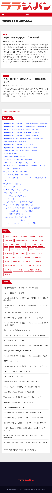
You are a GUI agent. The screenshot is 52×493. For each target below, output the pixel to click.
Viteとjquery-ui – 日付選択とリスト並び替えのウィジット (23, 397)
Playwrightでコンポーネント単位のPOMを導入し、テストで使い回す (23, 138)
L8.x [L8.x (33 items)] (6, 249)
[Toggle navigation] (27, 14)
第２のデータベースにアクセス (14, 340)
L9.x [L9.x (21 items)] (12, 249)
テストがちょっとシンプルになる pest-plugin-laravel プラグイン (21, 163)
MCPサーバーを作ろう (9, 187)
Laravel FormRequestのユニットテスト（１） (16, 220)
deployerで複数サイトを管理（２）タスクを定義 (20, 288)
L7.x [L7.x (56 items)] (40, 245)
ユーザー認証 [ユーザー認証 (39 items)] (29, 270)
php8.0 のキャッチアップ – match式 (21, 37)
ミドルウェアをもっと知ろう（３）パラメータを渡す (22, 412)
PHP (5, 34)
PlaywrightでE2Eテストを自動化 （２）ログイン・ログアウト (21, 147)
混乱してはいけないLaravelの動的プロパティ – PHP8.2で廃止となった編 (24, 166)
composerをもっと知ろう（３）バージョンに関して (18, 211)
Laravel (6, 76)
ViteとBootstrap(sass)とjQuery (12, 184)
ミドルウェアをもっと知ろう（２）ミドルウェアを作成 (23, 418)
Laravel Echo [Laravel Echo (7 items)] (39, 249)
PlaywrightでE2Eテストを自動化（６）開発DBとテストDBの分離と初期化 (24, 126)
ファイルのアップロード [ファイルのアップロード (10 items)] (11, 265)
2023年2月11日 (10, 85)
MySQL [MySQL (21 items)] (23, 253)
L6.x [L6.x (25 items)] (35, 245)
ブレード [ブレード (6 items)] (31, 265)
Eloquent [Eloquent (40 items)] (32, 236)
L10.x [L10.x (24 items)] (18, 249)
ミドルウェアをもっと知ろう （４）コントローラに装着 (23, 318)
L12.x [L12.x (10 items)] (31, 249)
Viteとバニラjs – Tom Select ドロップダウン (16, 172)
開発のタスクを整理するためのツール (16, 330)
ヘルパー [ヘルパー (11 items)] (39, 265)
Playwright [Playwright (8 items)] (32, 253)
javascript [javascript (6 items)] (34, 240)
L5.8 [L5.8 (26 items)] (29, 245)
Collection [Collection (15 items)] (15, 236)
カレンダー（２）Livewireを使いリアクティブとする (18, 202)
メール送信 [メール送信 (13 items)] (8, 270)
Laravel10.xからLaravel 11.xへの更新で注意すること (18, 160)
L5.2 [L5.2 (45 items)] (6, 245)
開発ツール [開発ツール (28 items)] (8, 274)
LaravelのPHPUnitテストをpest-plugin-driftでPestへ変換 (19, 223)
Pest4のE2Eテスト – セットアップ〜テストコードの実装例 (20, 150)
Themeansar (40, 489)
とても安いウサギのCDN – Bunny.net (14, 157)
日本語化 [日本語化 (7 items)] (38, 270)
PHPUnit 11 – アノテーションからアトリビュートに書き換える (21, 129)
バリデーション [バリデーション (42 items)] (27, 261)
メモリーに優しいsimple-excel (12, 193)
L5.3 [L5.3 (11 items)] (11, 245)
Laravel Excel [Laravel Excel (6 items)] (8, 253)
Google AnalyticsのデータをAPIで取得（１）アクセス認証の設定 (21, 208)
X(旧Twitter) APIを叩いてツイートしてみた (15, 190)
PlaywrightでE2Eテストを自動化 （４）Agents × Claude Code (21, 135)
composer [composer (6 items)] (24, 236)
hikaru (19, 41)
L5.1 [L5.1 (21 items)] (41, 240)
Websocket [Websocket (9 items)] (27, 257)
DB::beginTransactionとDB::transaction (14, 141)
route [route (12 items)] (6, 257)
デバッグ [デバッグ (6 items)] (7, 261)
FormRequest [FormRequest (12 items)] (8, 240)
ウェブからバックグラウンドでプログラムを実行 (17, 217)
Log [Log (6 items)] (17, 253)
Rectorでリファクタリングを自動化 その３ (16, 196)
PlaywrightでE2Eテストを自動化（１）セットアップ (18, 144)
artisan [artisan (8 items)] (7, 236)
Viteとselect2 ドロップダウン (13, 376)
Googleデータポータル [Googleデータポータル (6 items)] (22, 240)
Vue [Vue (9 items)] (19, 257)
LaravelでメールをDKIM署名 (11, 169)
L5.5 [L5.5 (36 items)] (23, 245)
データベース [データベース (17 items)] (16, 261)
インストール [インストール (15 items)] (36, 257)
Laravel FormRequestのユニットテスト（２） (19, 392)
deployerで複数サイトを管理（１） (13, 214)
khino (19, 85)
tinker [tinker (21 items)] (13, 257)
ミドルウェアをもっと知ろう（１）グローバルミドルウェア (24, 423)
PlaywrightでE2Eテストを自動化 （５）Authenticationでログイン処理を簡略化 (25, 123)
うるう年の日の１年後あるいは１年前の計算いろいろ (25, 80)
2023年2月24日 (10, 41)
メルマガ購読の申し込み (12, 111)
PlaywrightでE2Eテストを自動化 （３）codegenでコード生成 (21, 132)
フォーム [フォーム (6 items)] (23, 265)
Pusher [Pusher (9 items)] (40, 253)
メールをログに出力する (10, 153)
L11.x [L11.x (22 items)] (24, 249)
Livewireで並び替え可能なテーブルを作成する (16, 175)
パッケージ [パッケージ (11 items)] (38, 261)
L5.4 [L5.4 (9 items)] (17, 245)
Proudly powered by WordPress (16, 489)
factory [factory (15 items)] (41, 236)
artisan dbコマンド (8, 199)
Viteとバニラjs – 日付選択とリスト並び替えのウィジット (19, 205)
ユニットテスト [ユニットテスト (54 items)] (18, 270)
